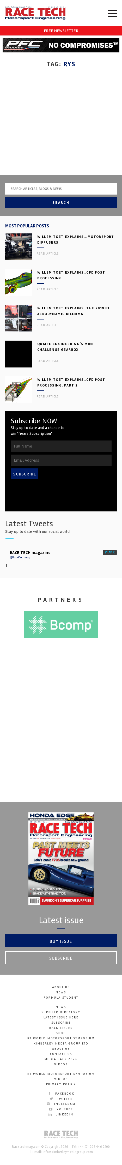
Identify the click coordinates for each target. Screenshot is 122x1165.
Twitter (61, 1099)
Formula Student (61, 998)
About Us (61, 987)
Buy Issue (61, 941)
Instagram (61, 1104)
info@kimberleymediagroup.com (68, 1152)
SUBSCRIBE (24, 474)
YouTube (61, 1110)
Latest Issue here (61, 1018)
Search (61, 203)
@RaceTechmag (20, 558)
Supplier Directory (60, 1013)
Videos (61, 1065)
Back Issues (60, 1028)
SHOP (61, 1033)
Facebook (61, 1094)
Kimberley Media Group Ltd (61, 1044)
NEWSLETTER (61, 30)
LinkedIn (60, 1115)
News (61, 993)
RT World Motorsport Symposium (61, 1039)
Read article (48, 254)
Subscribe (60, 958)
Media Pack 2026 (61, 1059)
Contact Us (61, 1054)
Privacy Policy (61, 1084)
